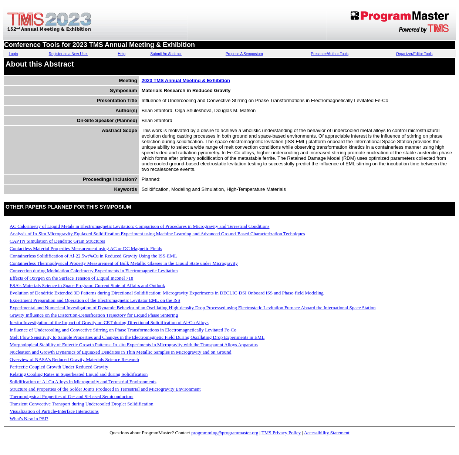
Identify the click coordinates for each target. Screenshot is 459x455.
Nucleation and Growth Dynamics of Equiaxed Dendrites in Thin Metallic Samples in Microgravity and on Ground (120, 352)
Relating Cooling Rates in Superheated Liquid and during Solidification (79, 374)
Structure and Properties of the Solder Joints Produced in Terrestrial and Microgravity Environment (105, 389)
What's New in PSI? (29, 418)
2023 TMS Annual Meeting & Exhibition (186, 80)
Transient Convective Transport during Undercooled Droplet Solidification (81, 404)
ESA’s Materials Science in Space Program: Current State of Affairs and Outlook (87, 285)
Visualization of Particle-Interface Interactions (54, 411)
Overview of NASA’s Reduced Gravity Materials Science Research (74, 359)
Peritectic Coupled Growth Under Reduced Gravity (59, 367)
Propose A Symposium (244, 54)
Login (13, 54)
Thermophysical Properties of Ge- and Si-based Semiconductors (71, 396)
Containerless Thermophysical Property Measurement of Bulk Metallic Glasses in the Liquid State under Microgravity (124, 263)
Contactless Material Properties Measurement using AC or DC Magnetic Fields (86, 248)
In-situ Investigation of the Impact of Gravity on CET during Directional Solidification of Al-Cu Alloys (109, 322)
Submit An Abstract (166, 54)
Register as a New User (68, 54)
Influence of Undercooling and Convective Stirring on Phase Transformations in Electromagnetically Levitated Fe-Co (123, 330)
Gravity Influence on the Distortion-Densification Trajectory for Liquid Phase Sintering (94, 315)
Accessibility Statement (327, 432)
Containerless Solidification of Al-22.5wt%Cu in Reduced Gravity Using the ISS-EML (93, 256)
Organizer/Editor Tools (414, 54)
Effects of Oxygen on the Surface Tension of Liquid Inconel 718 (71, 278)
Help (121, 54)
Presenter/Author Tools (329, 54)
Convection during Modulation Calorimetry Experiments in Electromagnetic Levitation (94, 270)
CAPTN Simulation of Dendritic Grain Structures (57, 241)
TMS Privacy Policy (281, 432)
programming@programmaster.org (224, 432)
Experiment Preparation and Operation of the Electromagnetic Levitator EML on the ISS (95, 300)
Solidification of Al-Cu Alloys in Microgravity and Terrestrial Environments (83, 381)
